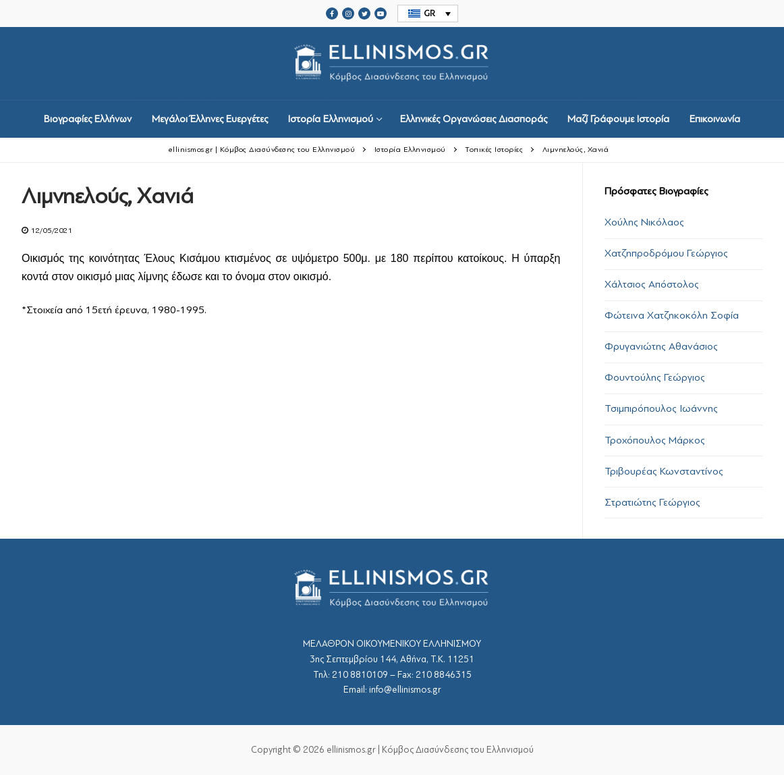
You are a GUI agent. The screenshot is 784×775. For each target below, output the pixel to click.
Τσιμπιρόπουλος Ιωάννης (661, 408)
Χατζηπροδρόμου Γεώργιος (666, 253)
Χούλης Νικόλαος (644, 222)
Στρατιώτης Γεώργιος (652, 502)
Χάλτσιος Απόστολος (652, 284)
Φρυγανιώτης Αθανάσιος (661, 346)
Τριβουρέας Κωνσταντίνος (664, 471)
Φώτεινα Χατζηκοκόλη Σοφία (672, 315)
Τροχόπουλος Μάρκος (655, 440)
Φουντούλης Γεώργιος (655, 377)
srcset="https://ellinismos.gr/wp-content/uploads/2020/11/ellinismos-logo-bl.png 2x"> (392, 64)
